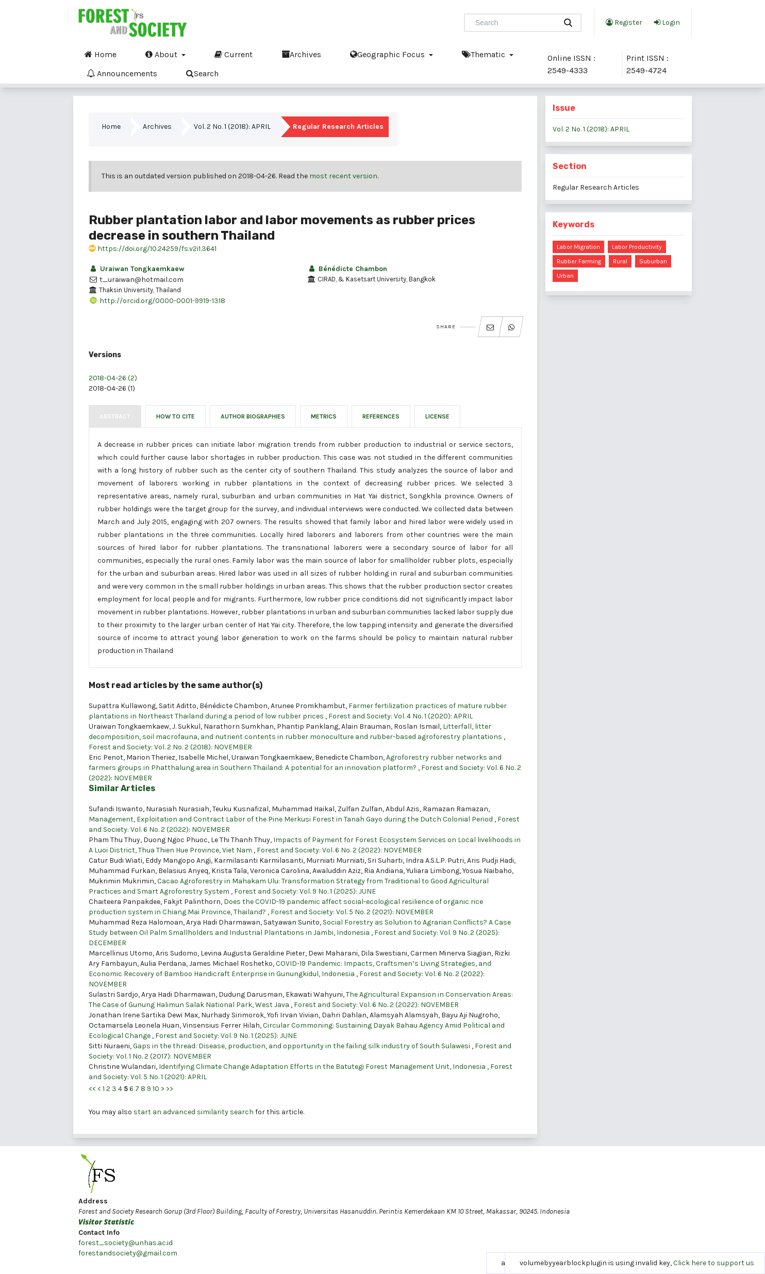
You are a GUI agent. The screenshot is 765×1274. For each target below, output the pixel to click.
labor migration (578, 246)
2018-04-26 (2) (113, 378)
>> (169, 1088)
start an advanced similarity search (194, 1112)
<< (92, 1088)
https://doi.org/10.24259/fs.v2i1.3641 (153, 248)
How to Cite (175, 416)
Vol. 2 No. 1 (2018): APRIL (232, 126)
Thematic (484, 54)
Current (233, 54)
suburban (653, 261)
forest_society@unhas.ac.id (125, 1242)
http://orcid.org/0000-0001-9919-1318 (157, 300)
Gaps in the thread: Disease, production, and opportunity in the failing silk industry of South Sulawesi (302, 1046)
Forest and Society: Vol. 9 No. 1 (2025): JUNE (305, 891)
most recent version (343, 176)
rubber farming (579, 261)
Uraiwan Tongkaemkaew (137, 268)
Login (667, 22)
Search (202, 73)
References (381, 416)
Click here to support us (713, 1263)
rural (620, 261)
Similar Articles (122, 788)
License (437, 416)
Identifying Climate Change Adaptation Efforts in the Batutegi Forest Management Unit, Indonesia (323, 1066)
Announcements (122, 73)
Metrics (324, 416)
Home (101, 54)
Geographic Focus (388, 54)
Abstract (114, 416)
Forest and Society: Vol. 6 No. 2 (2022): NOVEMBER (339, 850)
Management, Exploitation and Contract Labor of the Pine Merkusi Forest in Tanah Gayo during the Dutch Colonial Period (291, 819)
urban (565, 275)
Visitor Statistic (106, 1222)
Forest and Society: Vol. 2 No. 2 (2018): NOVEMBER (170, 747)
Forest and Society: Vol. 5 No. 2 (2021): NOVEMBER (352, 912)
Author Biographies (253, 416)
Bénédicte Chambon (347, 268)
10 (156, 1088)
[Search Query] (514, 22)
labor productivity (637, 246)
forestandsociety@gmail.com (127, 1253)
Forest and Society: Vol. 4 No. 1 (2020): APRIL (400, 716)
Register (624, 22)
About (162, 54)
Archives (301, 54)
